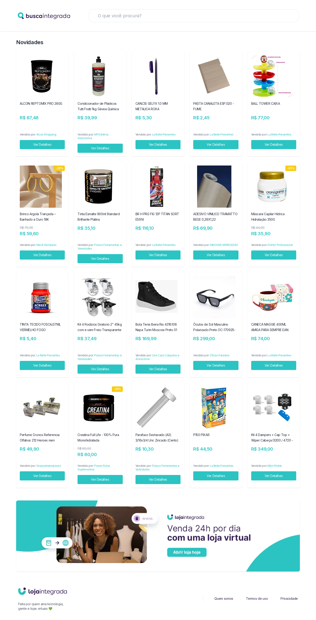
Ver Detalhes (42, 144)
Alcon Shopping (46, 134)
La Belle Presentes (164, 134)
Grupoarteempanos (48, 465)
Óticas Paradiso (220, 355)
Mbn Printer (275, 465)
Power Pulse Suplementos (94, 467)
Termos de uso (257, 598)
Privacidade (289, 598)
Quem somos (223, 598)
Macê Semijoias (46, 245)
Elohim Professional (280, 245)
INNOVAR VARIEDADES (224, 245)
